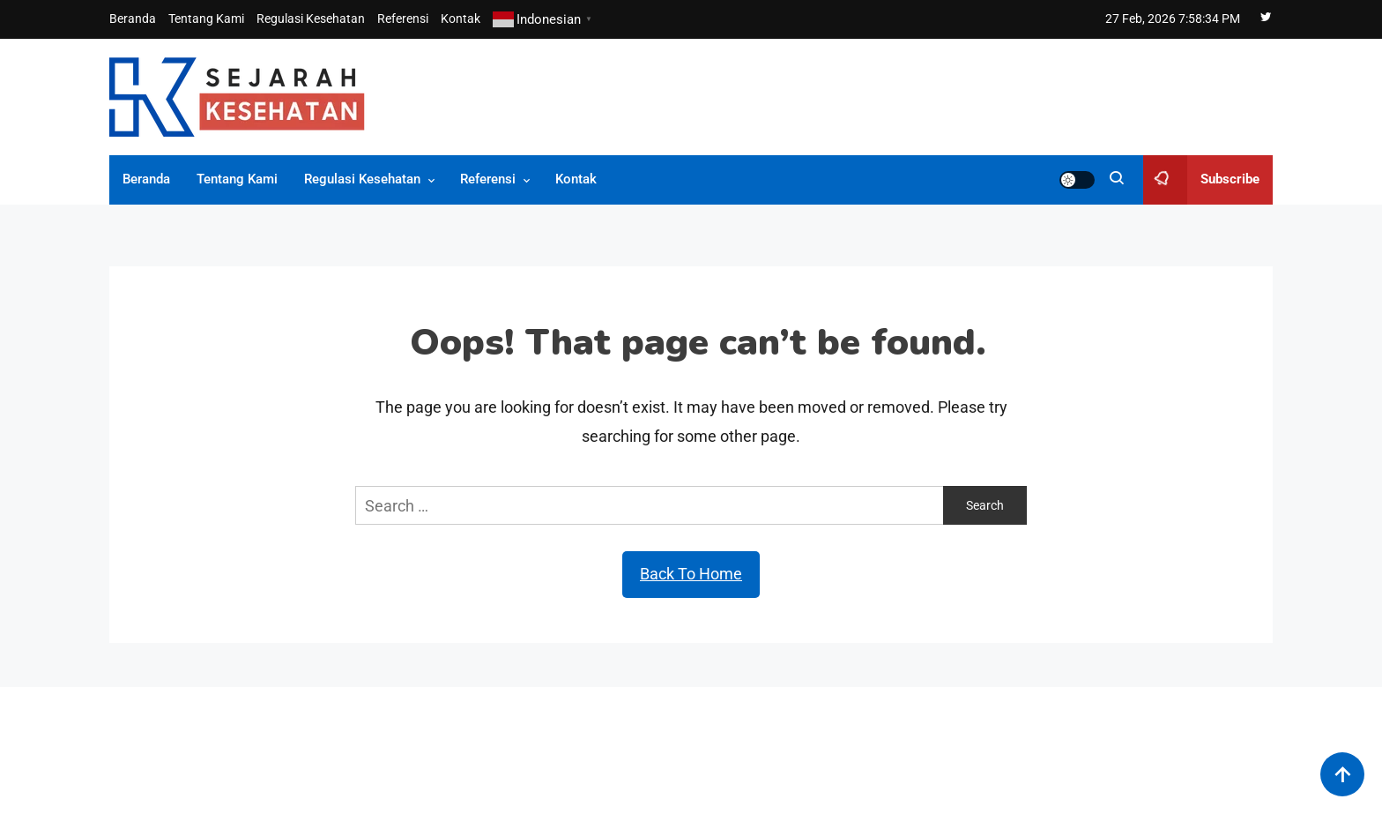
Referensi (402, 18)
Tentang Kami (206, 18)
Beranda (132, 18)
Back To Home (691, 573)
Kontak (460, 18)
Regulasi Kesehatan (310, 18)
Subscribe (1201, 180)
